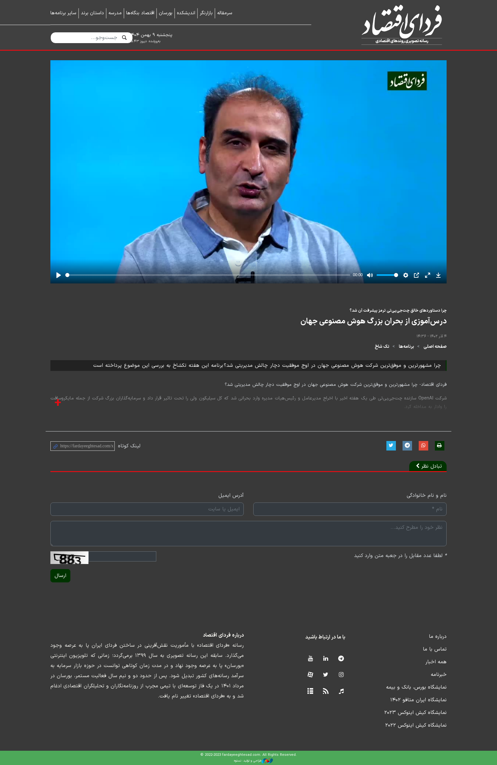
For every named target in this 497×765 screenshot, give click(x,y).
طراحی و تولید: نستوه (253, 760)
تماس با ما (435, 649)
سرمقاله (224, 13)
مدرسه (115, 13)
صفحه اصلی (435, 346)
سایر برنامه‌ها (63, 13)
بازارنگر (206, 13)
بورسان (165, 13)
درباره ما (438, 636)
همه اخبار (436, 662)
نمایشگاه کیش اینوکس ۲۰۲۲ (416, 725)
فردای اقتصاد (388, 24)
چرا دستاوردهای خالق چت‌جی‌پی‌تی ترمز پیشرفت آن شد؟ (398, 311)
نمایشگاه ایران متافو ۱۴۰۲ (418, 700)
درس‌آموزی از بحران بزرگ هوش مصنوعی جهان (373, 321)
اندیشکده (186, 13)
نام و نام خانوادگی (427, 495)
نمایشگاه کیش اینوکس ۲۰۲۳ (415, 712)
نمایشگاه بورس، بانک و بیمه (416, 687)
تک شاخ (382, 346)
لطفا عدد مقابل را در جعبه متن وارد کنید (400, 556)
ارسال (60, 576)
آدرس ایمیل (231, 495)
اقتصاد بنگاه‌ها (140, 13)
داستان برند (92, 13)
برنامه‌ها (406, 346)
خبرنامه (439, 674)
